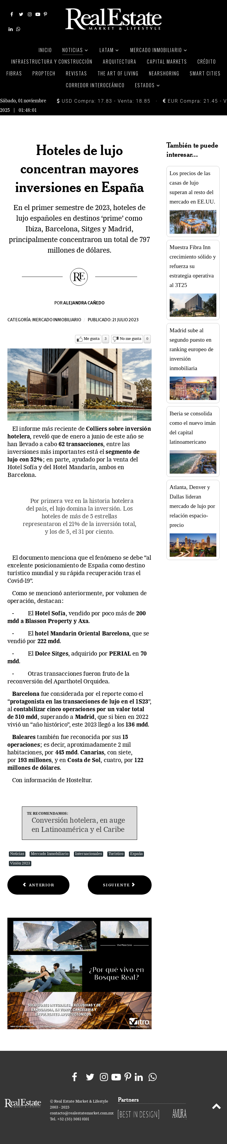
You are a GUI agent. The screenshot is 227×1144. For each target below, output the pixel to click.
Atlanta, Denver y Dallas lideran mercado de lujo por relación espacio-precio (192, 506)
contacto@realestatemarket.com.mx (82, 1113)
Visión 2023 (20, 863)
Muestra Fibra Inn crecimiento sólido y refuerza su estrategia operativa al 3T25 (193, 266)
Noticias (17, 854)
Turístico (116, 854)
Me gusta (92, 339)
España (136, 854)
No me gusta (130, 339)
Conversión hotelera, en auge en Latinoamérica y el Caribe (78, 825)
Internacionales (88, 854)
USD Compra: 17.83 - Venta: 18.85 (103, 101)
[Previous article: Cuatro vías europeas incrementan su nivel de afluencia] (38, 885)
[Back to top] (216, 1107)
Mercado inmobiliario (56, 319)
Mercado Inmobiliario (50, 854)
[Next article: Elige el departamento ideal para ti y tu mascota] (119, 885)
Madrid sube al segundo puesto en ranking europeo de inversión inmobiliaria (191, 349)
